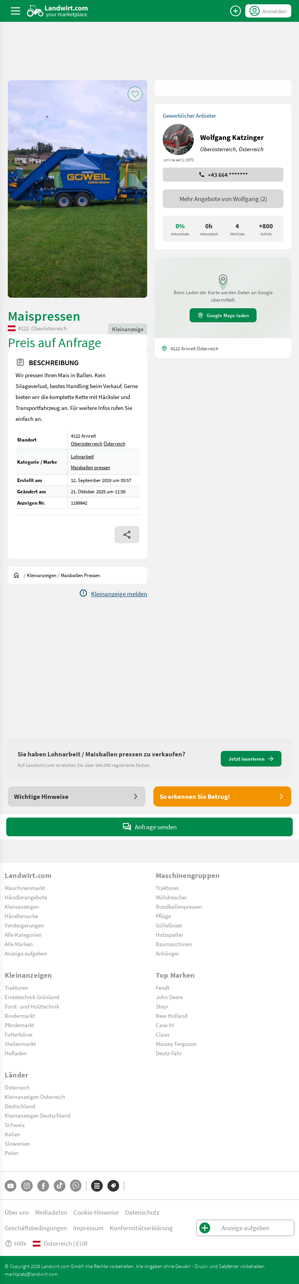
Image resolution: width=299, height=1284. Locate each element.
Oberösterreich (86, 443)
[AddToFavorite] (135, 94)
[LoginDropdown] (268, 11)
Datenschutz (142, 1212)
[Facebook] (43, 1186)
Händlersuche (21, 916)
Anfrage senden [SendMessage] (149, 827)
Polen (11, 1153)
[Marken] (113, 1186)
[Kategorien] (97, 1186)
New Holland (171, 1015)
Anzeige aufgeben (26, 953)
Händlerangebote (26, 897)
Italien (12, 1134)
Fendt (162, 987)
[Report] (113, 593)
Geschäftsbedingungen (36, 1227)
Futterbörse (18, 1034)
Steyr (162, 1006)
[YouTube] (10, 1186)
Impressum (88, 1227)
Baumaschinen (174, 944)
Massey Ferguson (176, 1043)
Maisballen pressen (90, 467)
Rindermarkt (20, 1015)
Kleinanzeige (127, 329)
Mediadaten (51, 1212)
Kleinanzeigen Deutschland (37, 1115)
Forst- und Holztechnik (32, 1006)
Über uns (17, 1212)
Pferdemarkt (19, 1025)
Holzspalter (169, 934)
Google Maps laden (223, 315)
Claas (162, 1034)
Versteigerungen (24, 925)
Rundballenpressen (179, 906)
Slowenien (17, 1143)
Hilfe (15, 1243)
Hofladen (16, 1053)
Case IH (165, 1025)
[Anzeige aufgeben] (235, 11)
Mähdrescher (171, 897)
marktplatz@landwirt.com (31, 1273)
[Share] (126, 534)
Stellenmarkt (20, 1043)
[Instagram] (27, 1186)
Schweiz (15, 1125)
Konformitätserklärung (141, 1227)
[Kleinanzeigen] (41, 575)
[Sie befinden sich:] (18, 575)
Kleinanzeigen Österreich (35, 1096)
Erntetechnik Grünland (32, 997)
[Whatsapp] (75, 1185)
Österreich (114, 443)
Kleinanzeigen (22, 906)
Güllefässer (169, 925)
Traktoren (167, 888)
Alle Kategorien (23, 934)
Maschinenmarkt (25, 888)
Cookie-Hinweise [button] (96, 1212)
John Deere (169, 997)
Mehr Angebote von (223, 198)
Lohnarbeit (82, 456)
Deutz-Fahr (169, 1053)
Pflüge (163, 916)
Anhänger (167, 953)
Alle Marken (19, 944)
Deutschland (20, 1106)
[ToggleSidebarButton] (15, 11)
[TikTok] (59, 1186)
